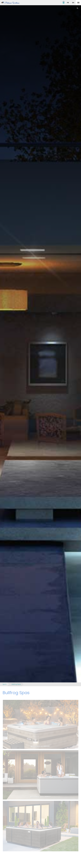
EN (73, 3)
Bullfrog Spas (16, 684)
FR (68, 3)
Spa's (4, 684)
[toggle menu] (78, 2)
